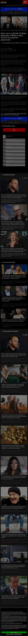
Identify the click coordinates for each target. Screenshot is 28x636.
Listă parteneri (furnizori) (5, 629)
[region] (14, 622)
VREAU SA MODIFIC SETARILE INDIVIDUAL (14, 634)
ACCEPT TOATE (14, 632)
